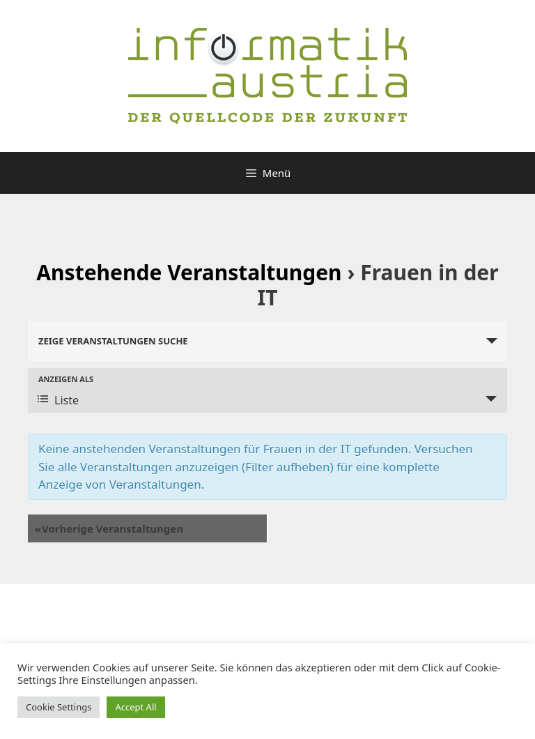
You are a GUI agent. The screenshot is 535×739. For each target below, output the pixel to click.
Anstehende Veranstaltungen (188, 272)
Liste (58, 400)
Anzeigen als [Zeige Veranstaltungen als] (65, 379)
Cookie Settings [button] (58, 707)
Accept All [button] (135, 707)
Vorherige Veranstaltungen (109, 528)
